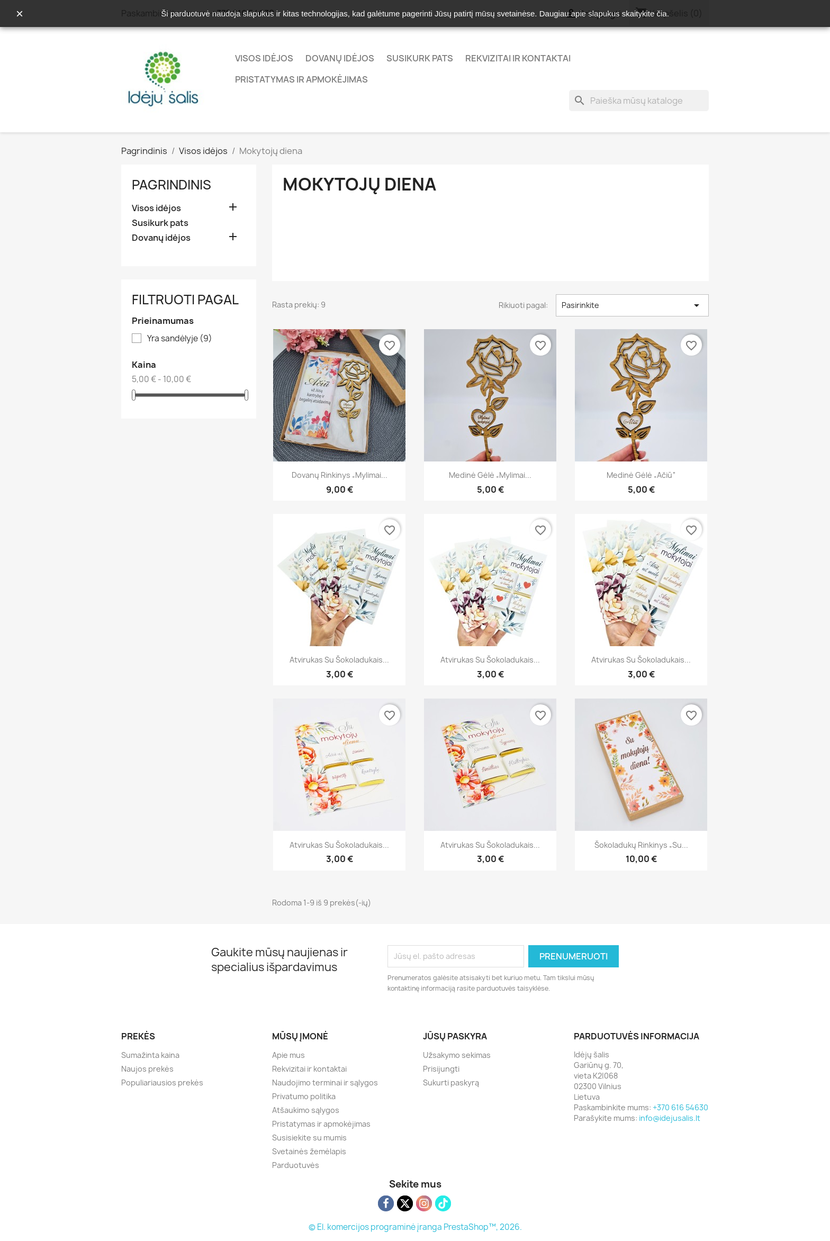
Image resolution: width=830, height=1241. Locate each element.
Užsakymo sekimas (457, 1055)
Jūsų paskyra (455, 1036)
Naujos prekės (147, 1069)
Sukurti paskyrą (451, 1082)
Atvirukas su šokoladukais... (339, 660)
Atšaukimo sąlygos (305, 1110)
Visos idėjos (264, 58)
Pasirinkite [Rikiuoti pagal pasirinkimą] (632, 305)
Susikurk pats (419, 58)
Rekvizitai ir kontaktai (518, 58)
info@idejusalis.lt (669, 1118)
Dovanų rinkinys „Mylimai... (339, 475)
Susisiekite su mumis (309, 1138)
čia (662, 13)
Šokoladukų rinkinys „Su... (641, 845)
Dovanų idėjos (339, 58)
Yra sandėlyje (179, 338)
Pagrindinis (171, 185)
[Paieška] (639, 100)
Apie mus (288, 1055)
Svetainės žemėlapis (309, 1151)
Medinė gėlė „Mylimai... (490, 475)
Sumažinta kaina (150, 1055)
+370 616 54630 (680, 1107)
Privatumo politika (304, 1096)
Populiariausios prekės (162, 1082)
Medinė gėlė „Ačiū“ (641, 475)
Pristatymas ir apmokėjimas (301, 79)
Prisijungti (441, 1069)
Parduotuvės (295, 1165)
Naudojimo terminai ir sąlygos (325, 1082)
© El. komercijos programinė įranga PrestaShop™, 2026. (415, 1227)
